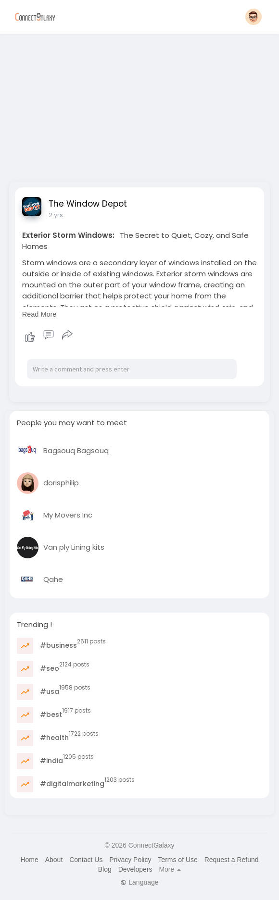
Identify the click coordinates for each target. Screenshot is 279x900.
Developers (135, 869)
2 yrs (56, 215)
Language (139, 882)
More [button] (170, 869)
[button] (253, 17)
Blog (105, 869)
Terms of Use (177, 859)
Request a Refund (231, 859)
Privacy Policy (130, 859)
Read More (39, 314)
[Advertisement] (140, 104)
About (54, 859)
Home (29, 859)
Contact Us (85, 859)
